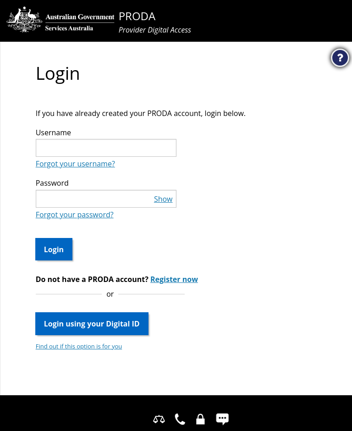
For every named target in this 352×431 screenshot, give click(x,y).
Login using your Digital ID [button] (92, 324)
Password (52, 183)
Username (53, 132)
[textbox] (106, 148)
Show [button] (163, 199)
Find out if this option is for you (79, 346)
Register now (174, 279)
